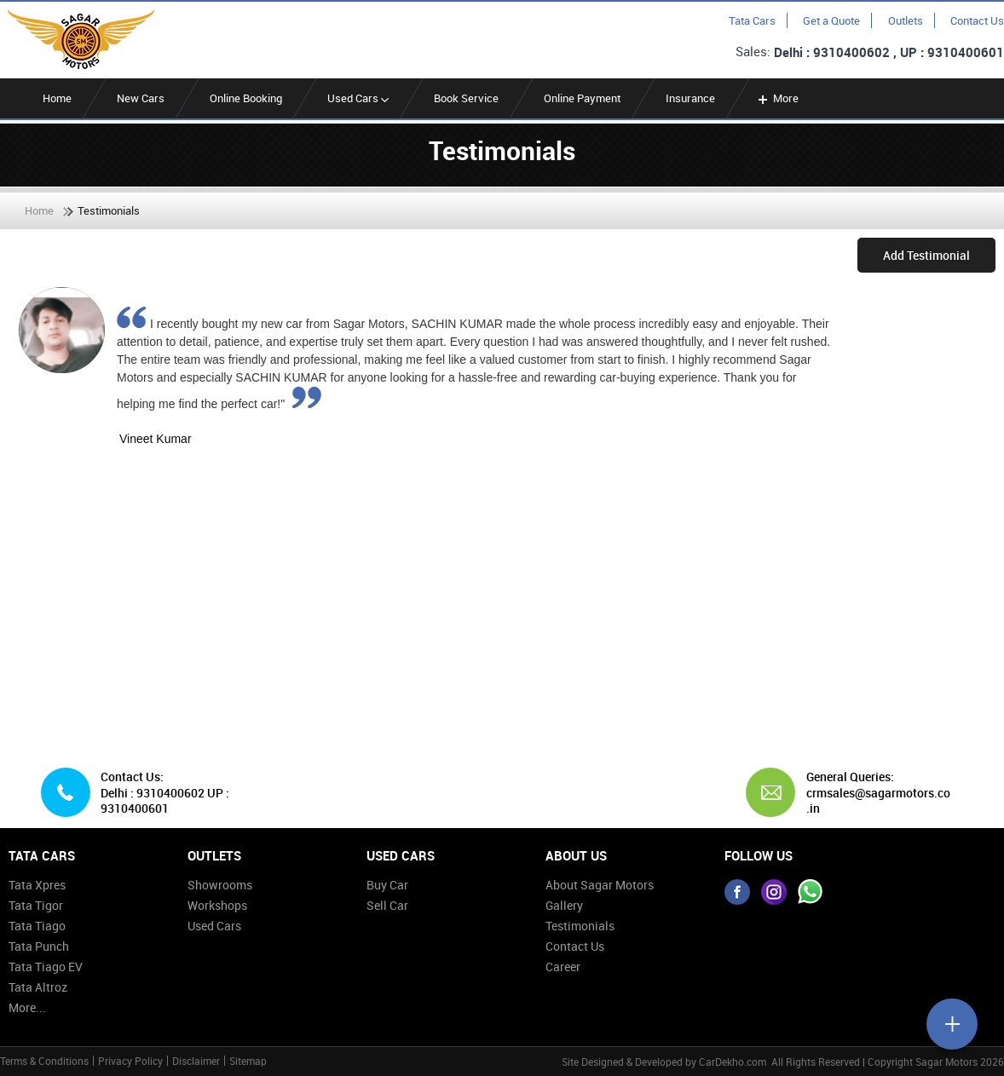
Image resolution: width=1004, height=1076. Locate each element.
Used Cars (358, 98)
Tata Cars (752, 20)
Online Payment (582, 98)
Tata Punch (39, 946)
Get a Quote (831, 20)
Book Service (466, 98)
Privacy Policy (130, 1060)
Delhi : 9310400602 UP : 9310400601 (165, 800)
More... (27, 1007)
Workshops (217, 905)
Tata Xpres (37, 885)
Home (57, 98)
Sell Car (387, 905)
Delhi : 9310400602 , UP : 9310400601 (889, 51)
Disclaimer (196, 1060)
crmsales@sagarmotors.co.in (878, 800)
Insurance (690, 98)
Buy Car (387, 885)
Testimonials (580, 926)
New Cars (140, 98)
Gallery (564, 905)
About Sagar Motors (599, 885)
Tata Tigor (36, 905)
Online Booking (246, 98)
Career (562, 966)
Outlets (905, 20)
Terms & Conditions (44, 1060)
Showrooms (220, 885)
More (777, 98)
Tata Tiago (37, 926)
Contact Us (977, 20)
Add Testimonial (926, 255)
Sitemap (248, 1060)
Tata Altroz (38, 987)
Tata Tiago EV (46, 966)
